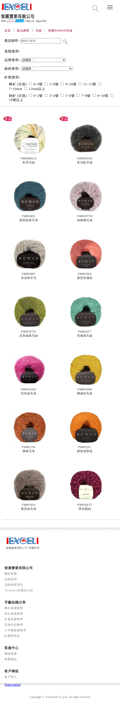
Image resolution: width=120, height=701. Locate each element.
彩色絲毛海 (29, 393)
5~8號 (52, 84)
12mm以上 (34, 89)
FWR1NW (85, 389)
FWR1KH (29, 504)
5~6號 (68, 95)
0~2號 (36, 95)
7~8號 (84, 95)
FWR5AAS (85, 158)
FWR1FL (84, 447)
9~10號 (69, 84)
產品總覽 (23, 30)
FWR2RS (85, 274)
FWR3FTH (85, 216)
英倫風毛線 (85, 335)
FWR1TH (28, 447)
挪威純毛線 (85, 393)
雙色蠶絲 (85, 508)
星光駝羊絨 (85, 162)
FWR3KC (29, 216)
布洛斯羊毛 (29, 278)
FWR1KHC (29, 389)
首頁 (7, 30)
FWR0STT (84, 504)
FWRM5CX (29, 158)
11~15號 (87, 84)
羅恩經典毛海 (28, 220)
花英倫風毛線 (28, 335)
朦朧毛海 (28, 451)
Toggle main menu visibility (110, 6)
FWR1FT (85, 331)
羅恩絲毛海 (29, 508)
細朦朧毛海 (85, 220)
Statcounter (13, 685)
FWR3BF (28, 274)
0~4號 (36, 84)
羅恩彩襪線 (85, 278)
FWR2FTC (28, 331)
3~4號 (52, 95)
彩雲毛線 (28, 162)
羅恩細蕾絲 (85, 451)
